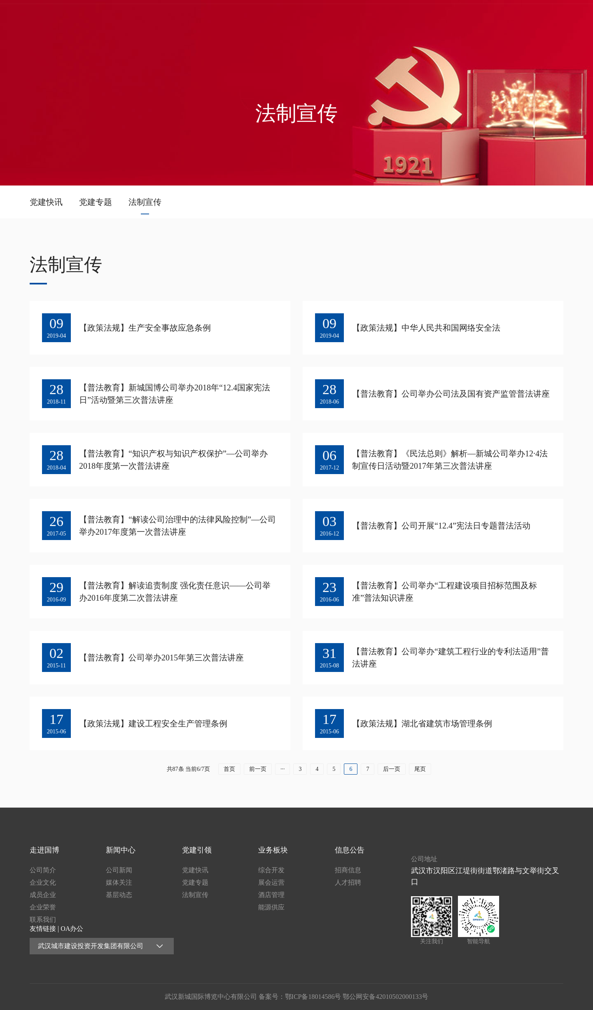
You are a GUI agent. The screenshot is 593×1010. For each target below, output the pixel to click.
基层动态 (119, 894)
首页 (269, 18)
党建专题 (95, 202)
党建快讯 (46, 202)
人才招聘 (348, 882)
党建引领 (430, 18)
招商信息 (348, 870)
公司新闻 (119, 870)
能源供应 (271, 907)
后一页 (391, 769)
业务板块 (483, 18)
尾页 (420, 769)
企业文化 (43, 882)
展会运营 (271, 882)
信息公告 (536, 18)
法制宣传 (144, 202)
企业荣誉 (43, 907)
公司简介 (43, 870)
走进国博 (323, 18)
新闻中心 (376, 18)
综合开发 (271, 870)
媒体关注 (119, 882)
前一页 (257, 769)
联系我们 (43, 919)
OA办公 (72, 928)
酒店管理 (271, 894)
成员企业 (43, 894)
